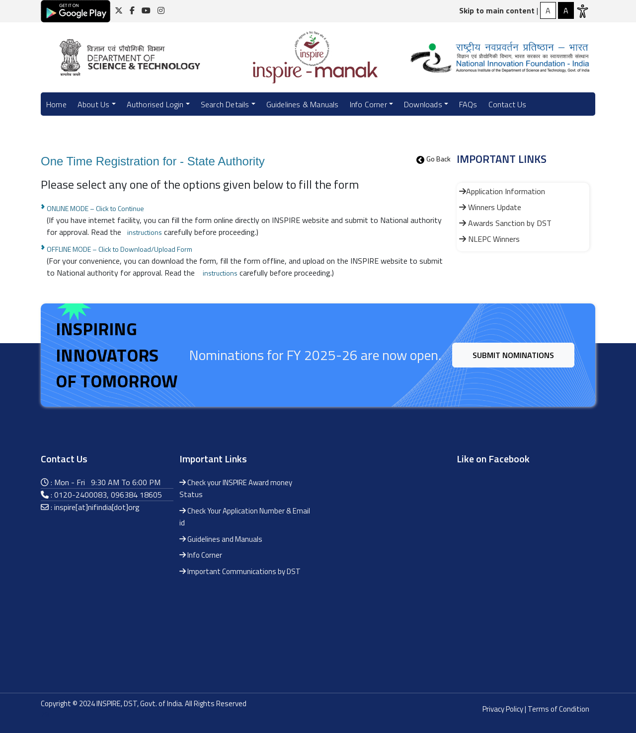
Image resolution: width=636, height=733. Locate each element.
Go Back (438, 158)
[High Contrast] (548, 10)
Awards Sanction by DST (505, 223)
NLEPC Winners (489, 239)
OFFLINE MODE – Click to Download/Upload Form (119, 249)
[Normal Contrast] (566, 10)
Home (56, 104)
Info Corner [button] (368, 104)
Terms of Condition (558, 709)
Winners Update (490, 207)
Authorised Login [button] (155, 104)
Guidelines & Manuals (302, 104)
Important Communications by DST (240, 571)
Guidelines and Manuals (220, 539)
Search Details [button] (225, 104)
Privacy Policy (502, 709)
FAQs (468, 104)
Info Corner (200, 555)
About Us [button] (94, 104)
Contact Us (507, 104)
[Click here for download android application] (75, 10)
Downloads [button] (423, 104)
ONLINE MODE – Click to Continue (95, 208)
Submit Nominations (513, 355)
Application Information (502, 191)
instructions (144, 232)
